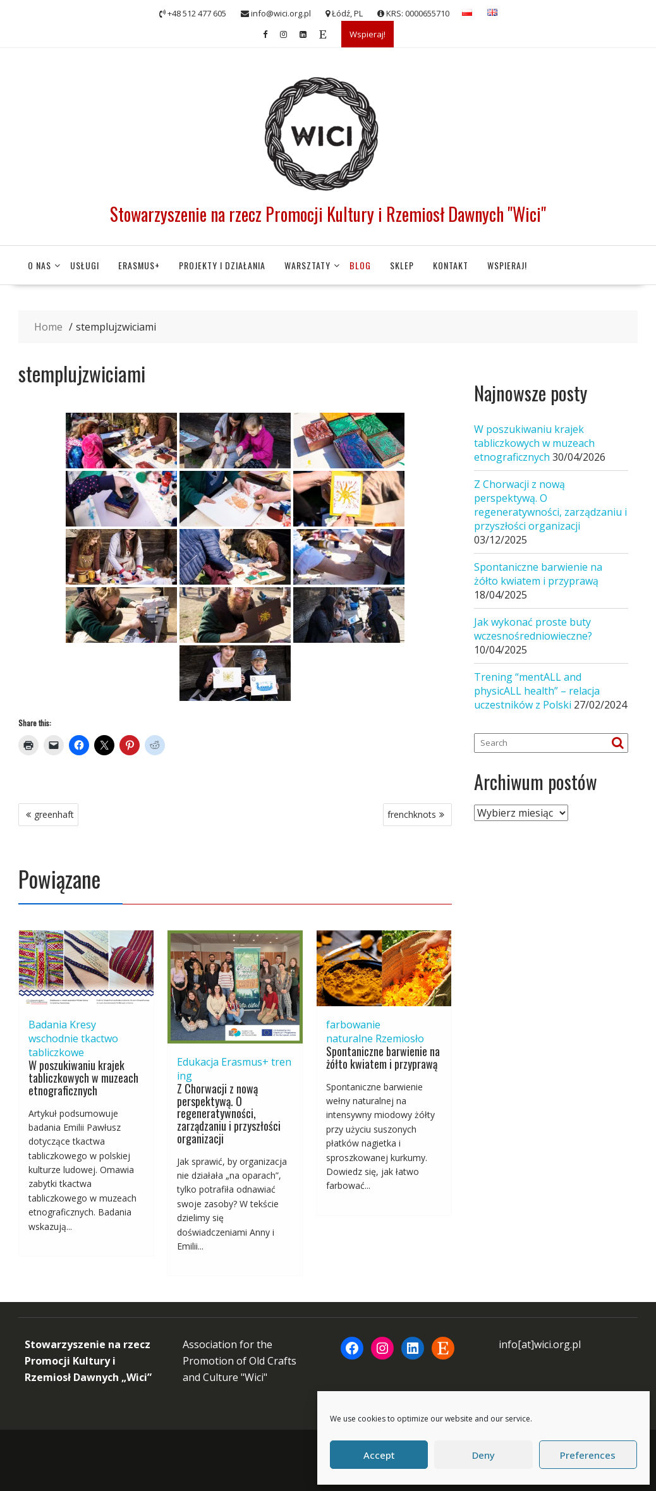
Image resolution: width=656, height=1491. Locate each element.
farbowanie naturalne (353, 1031)
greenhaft (54, 814)
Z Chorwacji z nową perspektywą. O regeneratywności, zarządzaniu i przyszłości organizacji (229, 1113)
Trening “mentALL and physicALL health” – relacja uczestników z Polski (537, 691)
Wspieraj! (367, 34)
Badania (47, 1025)
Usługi (84, 265)
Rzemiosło (399, 1038)
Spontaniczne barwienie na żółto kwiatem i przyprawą (383, 1057)
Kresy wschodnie (62, 1031)
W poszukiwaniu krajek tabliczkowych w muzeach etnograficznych (83, 1077)
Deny (483, 1455)
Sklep (402, 265)
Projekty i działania (222, 265)
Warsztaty (307, 265)
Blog (360, 265)
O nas (39, 265)
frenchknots (411, 814)
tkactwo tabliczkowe (73, 1045)
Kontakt (450, 265)
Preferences (588, 1455)
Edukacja (198, 1062)
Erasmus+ (139, 265)
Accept (379, 1455)
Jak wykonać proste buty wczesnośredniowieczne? (533, 629)
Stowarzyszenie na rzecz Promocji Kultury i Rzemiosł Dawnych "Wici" (328, 214)
